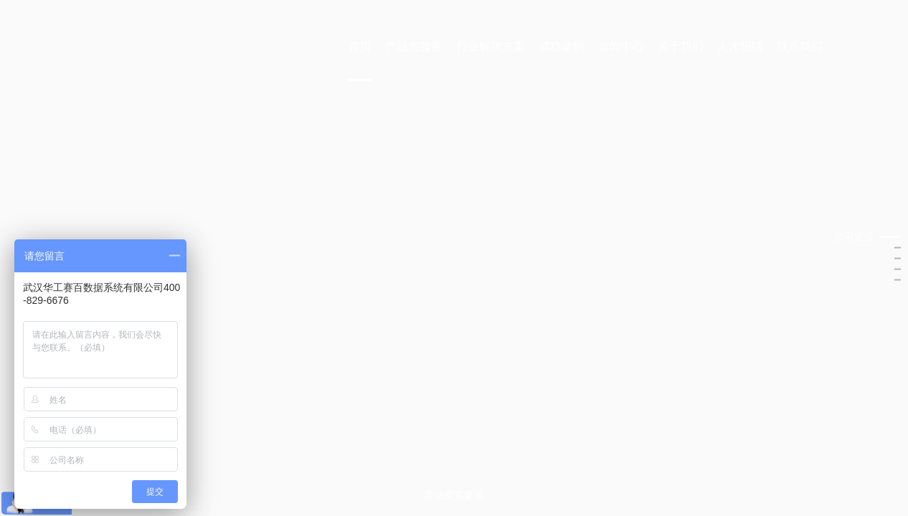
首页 (360, 46)
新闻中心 (621, 46)
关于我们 (681, 46)
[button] (867, 236)
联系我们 (800, 46)
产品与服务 (414, 46)
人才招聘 (740, 46)
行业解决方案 (490, 46)
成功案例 (562, 46)
